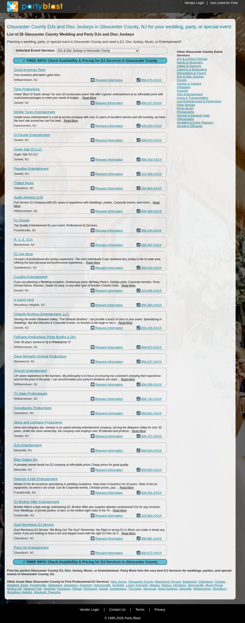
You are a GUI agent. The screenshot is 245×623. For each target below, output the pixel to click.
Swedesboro (118, 588)
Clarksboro (205, 581)
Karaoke (182, 90)
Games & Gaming (189, 83)
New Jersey (119, 581)
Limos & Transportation (192, 98)
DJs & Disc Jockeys (190, 76)
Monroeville (196, 585)
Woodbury (219, 588)
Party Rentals (186, 105)
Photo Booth (185, 108)
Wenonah (149, 588)
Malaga (155, 585)
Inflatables (184, 87)
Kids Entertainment (190, 94)
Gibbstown (55, 585)
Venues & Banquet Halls (193, 115)
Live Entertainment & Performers (199, 101)
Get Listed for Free (224, 3)
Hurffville (118, 585)
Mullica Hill (14, 588)
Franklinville (38, 585)
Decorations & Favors (191, 73)
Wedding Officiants (189, 126)
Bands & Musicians (190, 62)
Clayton (220, 581)
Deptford (13, 585)
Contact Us (117, 609)
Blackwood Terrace (168, 581)
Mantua (166, 585)
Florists (182, 80)
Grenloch (86, 585)
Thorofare (134, 588)
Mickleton (179, 585)
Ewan (24, 585)
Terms (139, 609)
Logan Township (137, 585)
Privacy (160, 609)
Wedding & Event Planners (195, 122)
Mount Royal (214, 585)
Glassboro (71, 585)
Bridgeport (190, 581)
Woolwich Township (47, 592)
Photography (185, 112)
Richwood (90, 588)
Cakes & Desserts (189, 66)
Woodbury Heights (19, 592)
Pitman (77, 588)
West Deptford (168, 588)
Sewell (103, 588)
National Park (32, 588)
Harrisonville (102, 585)
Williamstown (202, 588)
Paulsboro (64, 588)
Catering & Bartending (192, 69)
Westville (185, 588)
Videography (185, 119)
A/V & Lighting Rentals (192, 59)
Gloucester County (140, 581)
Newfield (49, 588)
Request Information (109, 80)
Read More (89, 98)
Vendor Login (194, 3)
